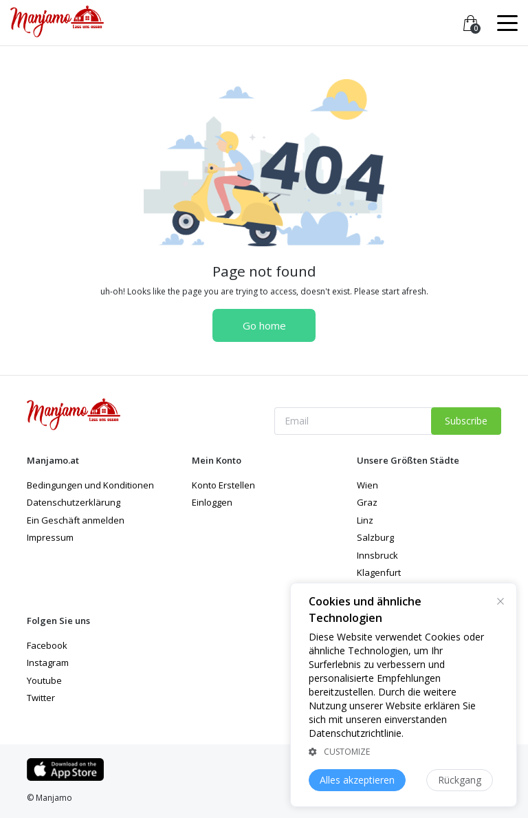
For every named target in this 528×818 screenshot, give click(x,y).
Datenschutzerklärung (73, 502)
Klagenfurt (379, 572)
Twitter (41, 697)
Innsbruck (377, 555)
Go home (264, 325)
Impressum (50, 537)
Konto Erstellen (223, 485)
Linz (365, 520)
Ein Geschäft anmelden (75, 520)
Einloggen (212, 502)
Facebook (47, 645)
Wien (367, 485)
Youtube (44, 680)
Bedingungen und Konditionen (90, 485)
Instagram (48, 662)
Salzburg (375, 537)
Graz (367, 502)
